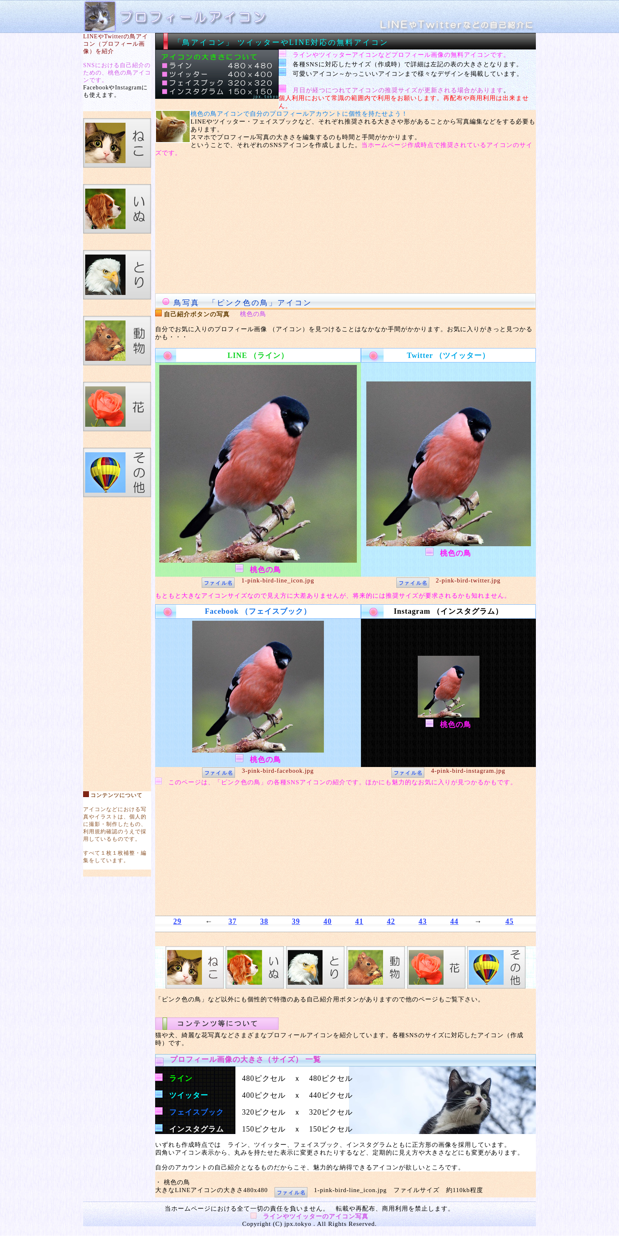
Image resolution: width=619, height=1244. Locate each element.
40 (327, 921)
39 (296, 921)
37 (232, 921)
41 (359, 921)
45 (509, 921)
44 (454, 921)
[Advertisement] (117, 640)
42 (391, 921)
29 (177, 921)
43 (423, 921)
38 (264, 921)
